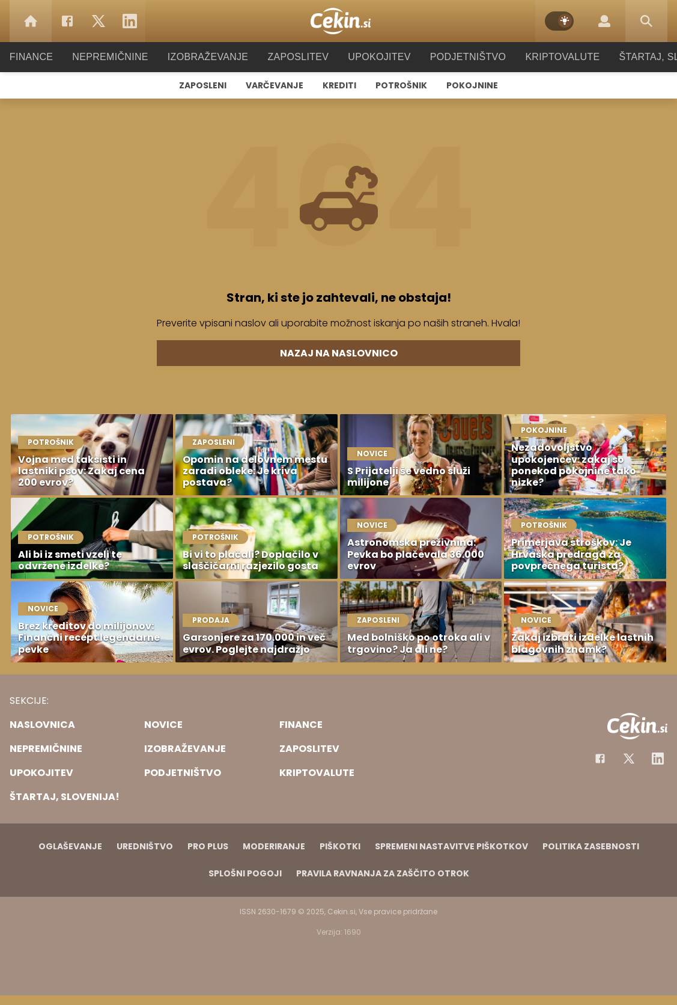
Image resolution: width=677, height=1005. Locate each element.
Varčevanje (274, 85)
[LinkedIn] (129, 21)
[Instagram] (657, 758)
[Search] (646, 21)
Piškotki (340, 846)
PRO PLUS (207, 846)
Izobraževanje (213, 56)
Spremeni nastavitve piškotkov (451, 846)
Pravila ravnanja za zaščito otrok (382, 873)
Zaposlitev (298, 56)
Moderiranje (274, 846)
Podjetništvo (460, 56)
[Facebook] (67, 21)
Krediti (339, 85)
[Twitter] (98, 21)
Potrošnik (401, 85)
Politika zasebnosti (590, 846)
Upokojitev (375, 56)
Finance (47, 56)
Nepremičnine (122, 56)
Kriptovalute (550, 56)
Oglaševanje (70, 846)
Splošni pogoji (245, 873)
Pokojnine (472, 85)
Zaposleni (202, 85)
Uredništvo (145, 846)
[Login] (604, 21)
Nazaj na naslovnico (339, 353)
